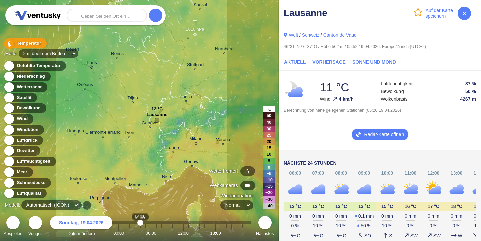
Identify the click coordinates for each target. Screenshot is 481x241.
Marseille (138, 185)
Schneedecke (27, 183)
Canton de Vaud (340, 35)
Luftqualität (25, 193)
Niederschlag (27, 76)
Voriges (35, 227)
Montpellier (115, 179)
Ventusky (36, 15)
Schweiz (310, 35)
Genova (192, 162)
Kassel (200, 5)
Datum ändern (81, 227)
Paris (92, 63)
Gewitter (22, 151)
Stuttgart (195, 65)
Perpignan (100, 198)
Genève (149, 123)
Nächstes (265, 227)
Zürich (186, 97)
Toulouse (78, 179)
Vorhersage (329, 62)
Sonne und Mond (374, 62)
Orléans (85, 85)
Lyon (129, 133)
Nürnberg (224, 49)
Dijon (133, 98)
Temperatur (25, 43)
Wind (18, 119)
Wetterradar (25, 87)
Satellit (20, 98)
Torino (173, 148)
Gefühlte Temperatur (35, 66)
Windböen (23, 130)
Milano (196, 139)
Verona (223, 140)
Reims (117, 54)
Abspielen (13, 227)
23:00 (242, 233)
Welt (293, 35)
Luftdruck (23, 140)
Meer (18, 172)
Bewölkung (25, 108)
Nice (166, 177)
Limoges (75, 131)
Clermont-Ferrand (103, 133)
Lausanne (157, 116)
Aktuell (295, 62)
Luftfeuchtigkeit (29, 161)
